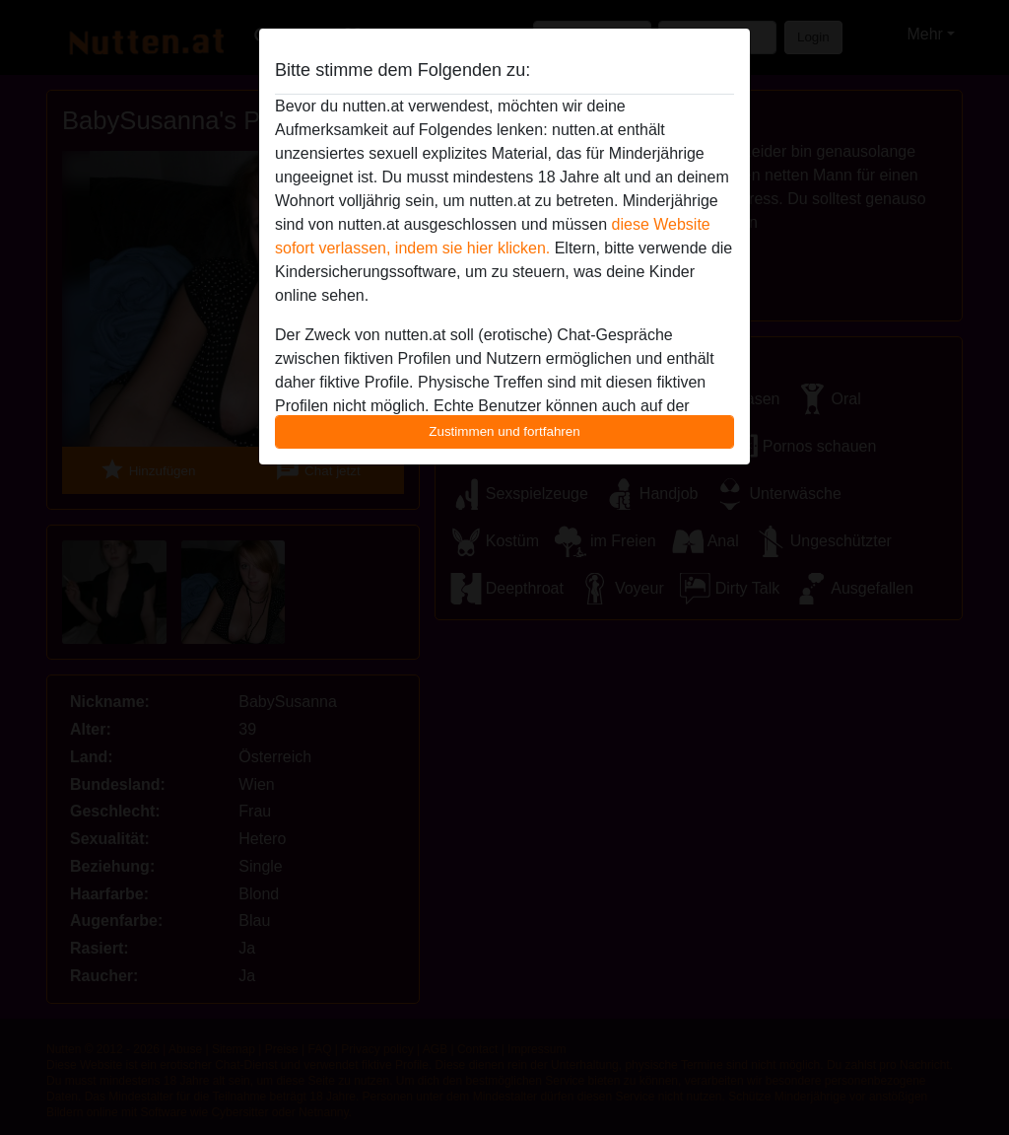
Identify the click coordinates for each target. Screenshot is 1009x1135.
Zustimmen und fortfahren (504, 431)
